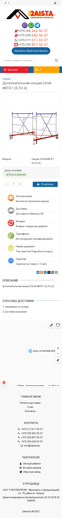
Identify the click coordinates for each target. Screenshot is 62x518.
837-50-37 (33, 45)
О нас (30, 407)
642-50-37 (33, 35)
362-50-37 (33, 31)
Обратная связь (30, 472)
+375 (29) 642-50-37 (30, 441)
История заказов (30, 467)
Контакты (30, 411)
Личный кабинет (30, 463)
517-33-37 (33, 40)
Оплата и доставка (30, 403)
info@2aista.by (30, 445)
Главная (6, 79)
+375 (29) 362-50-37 (30, 433)
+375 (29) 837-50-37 (30, 437)
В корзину (45, 184)
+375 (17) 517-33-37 (30, 429)
